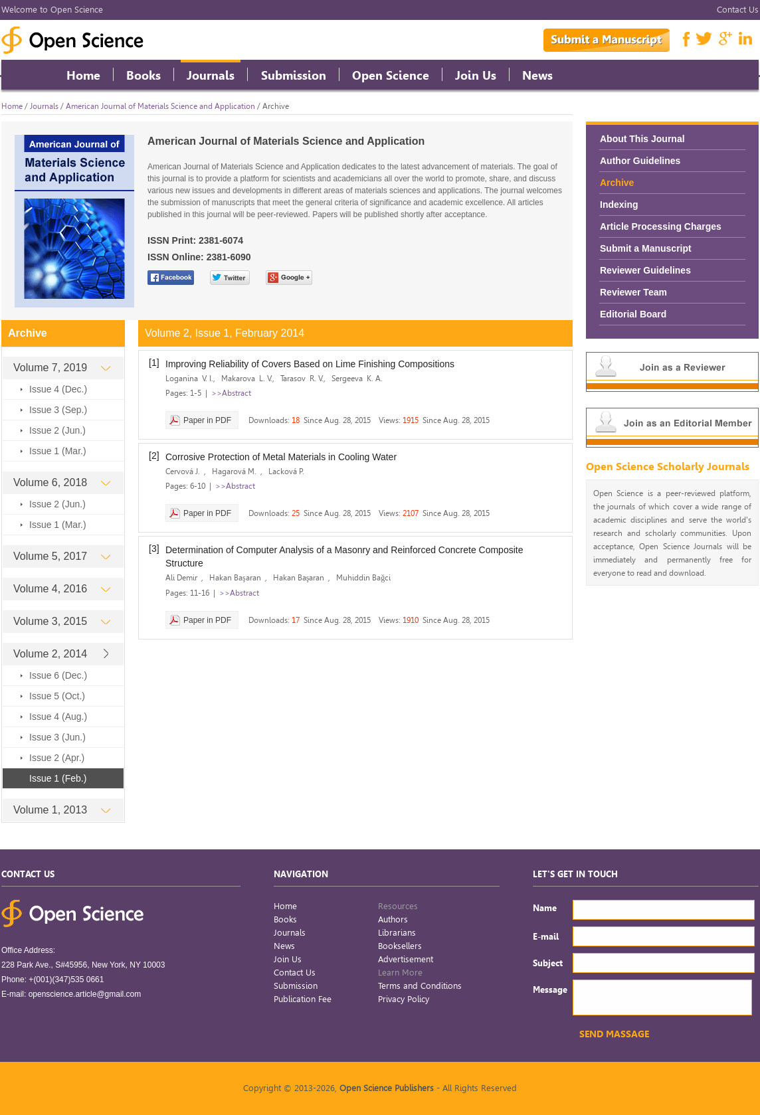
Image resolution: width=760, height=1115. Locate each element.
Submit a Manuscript (646, 248)
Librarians (397, 933)
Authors (393, 919)
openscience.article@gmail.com (85, 994)
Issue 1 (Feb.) (57, 778)
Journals (211, 75)
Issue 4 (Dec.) (58, 389)
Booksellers (400, 946)
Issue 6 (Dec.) (58, 675)
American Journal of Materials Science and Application (160, 106)
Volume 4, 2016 (61, 588)
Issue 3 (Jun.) (57, 737)
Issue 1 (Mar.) (57, 451)
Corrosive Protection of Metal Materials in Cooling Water (281, 457)
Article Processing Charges (660, 226)
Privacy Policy (403, 999)
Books (143, 75)
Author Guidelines (640, 160)
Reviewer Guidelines (645, 270)
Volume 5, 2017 (61, 556)
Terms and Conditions (420, 986)
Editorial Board (633, 314)
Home (83, 75)
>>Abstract (231, 393)
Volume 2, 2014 (61, 653)
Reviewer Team (633, 292)
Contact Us (738, 10)
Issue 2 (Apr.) (56, 757)
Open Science (390, 75)
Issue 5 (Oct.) (57, 696)
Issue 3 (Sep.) (58, 409)
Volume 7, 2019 (61, 367)
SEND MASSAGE (614, 1034)
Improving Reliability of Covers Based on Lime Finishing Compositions (309, 364)
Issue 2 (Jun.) (57, 430)
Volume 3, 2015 (61, 621)
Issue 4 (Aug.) (58, 716)
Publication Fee (303, 999)
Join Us (475, 75)
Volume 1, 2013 (61, 809)
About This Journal (642, 138)
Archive (617, 182)
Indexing (619, 204)
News (537, 75)
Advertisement (405, 959)
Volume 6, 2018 (61, 482)
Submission (293, 75)
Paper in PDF (207, 420)
